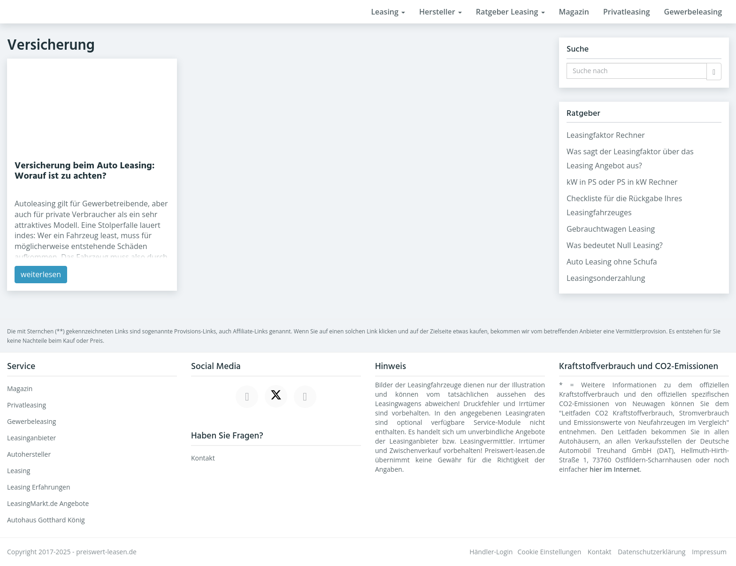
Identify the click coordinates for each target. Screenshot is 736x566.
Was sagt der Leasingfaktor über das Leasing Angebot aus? (630, 158)
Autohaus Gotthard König (46, 519)
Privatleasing (626, 12)
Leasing (388, 12)
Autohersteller (29, 454)
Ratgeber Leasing (510, 12)
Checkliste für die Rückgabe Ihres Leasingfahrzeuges (624, 205)
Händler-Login (491, 551)
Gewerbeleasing (693, 12)
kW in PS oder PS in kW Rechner (622, 182)
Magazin (574, 12)
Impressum (709, 551)
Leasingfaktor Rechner (606, 135)
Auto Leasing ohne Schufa (612, 262)
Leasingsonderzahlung (606, 278)
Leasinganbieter (31, 437)
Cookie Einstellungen (549, 551)
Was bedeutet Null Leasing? (615, 245)
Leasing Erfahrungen (38, 487)
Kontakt (203, 457)
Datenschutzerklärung (651, 551)
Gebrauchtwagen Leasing (611, 229)
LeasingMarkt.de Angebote (48, 503)
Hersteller (440, 12)
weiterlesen (41, 274)
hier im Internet (615, 469)
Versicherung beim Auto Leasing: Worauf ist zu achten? (84, 171)
